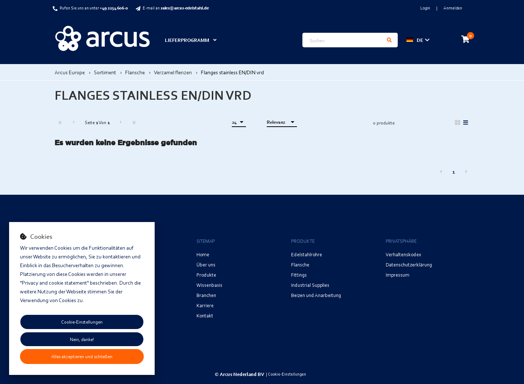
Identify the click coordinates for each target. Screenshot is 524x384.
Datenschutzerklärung (409, 264)
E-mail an (176, 8)
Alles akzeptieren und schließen (81, 356)
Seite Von (97, 122)
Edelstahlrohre (306, 254)
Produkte (206, 275)
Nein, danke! (82, 339)
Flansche (300, 264)
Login (425, 8)
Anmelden (453, 8)
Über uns (205, 264)
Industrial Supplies (310, 285)
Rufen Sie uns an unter (94, 8)
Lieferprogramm (187, 40)
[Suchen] (389, 40)
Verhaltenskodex (403, 254)
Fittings (299, 275)
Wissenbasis (209, 285)
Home (202, 254)
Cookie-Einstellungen (82, 322)
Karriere (205, 305)
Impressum (397, 275)
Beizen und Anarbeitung (316, 295)
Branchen (206, 295)
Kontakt (204, 315)
